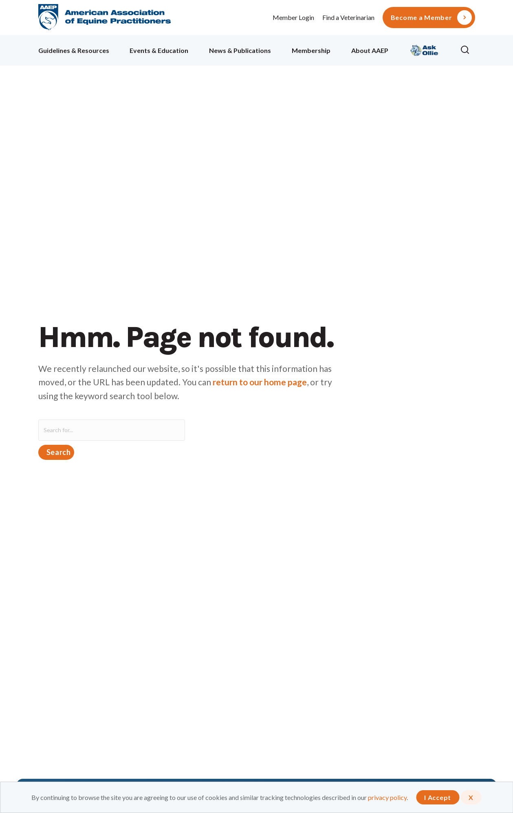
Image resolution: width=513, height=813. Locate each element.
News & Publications (240, 50)
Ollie (424, 49)
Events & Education (159, 50)
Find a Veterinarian (348, 17)
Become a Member (421, 17)
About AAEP (369, 50)
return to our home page (260, 382)
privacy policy (387, 797)
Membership (311, 50)
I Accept (437, 797)
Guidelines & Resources (73, 50)
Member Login (293, 17)
